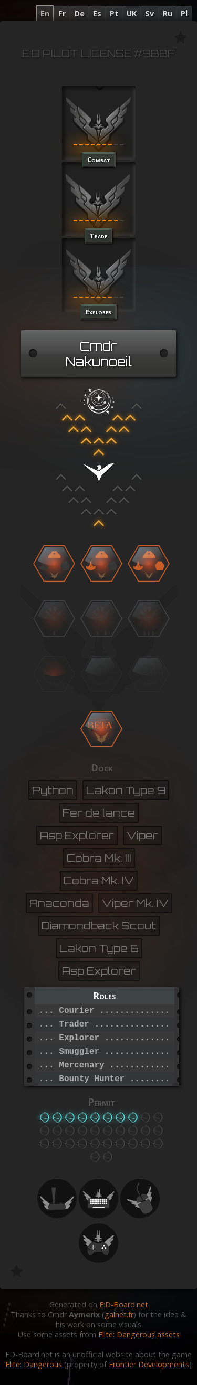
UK (132, 13)
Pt (114, 13)
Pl (184, 13)
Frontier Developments (149, 1364)
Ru (167, 13)
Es (97, 13)
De (80, 13)
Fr (62, 13)
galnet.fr (119, 1314)
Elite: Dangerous (33, 1364)
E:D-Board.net (123, 1304)
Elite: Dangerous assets (139, 1334)
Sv (149, 13)
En (44, 13)
